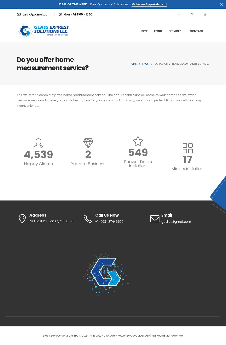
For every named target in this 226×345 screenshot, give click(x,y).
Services (175, 31)
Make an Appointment (149, 4)
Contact (197, 31)
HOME (143, 31)
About (158, 31)
